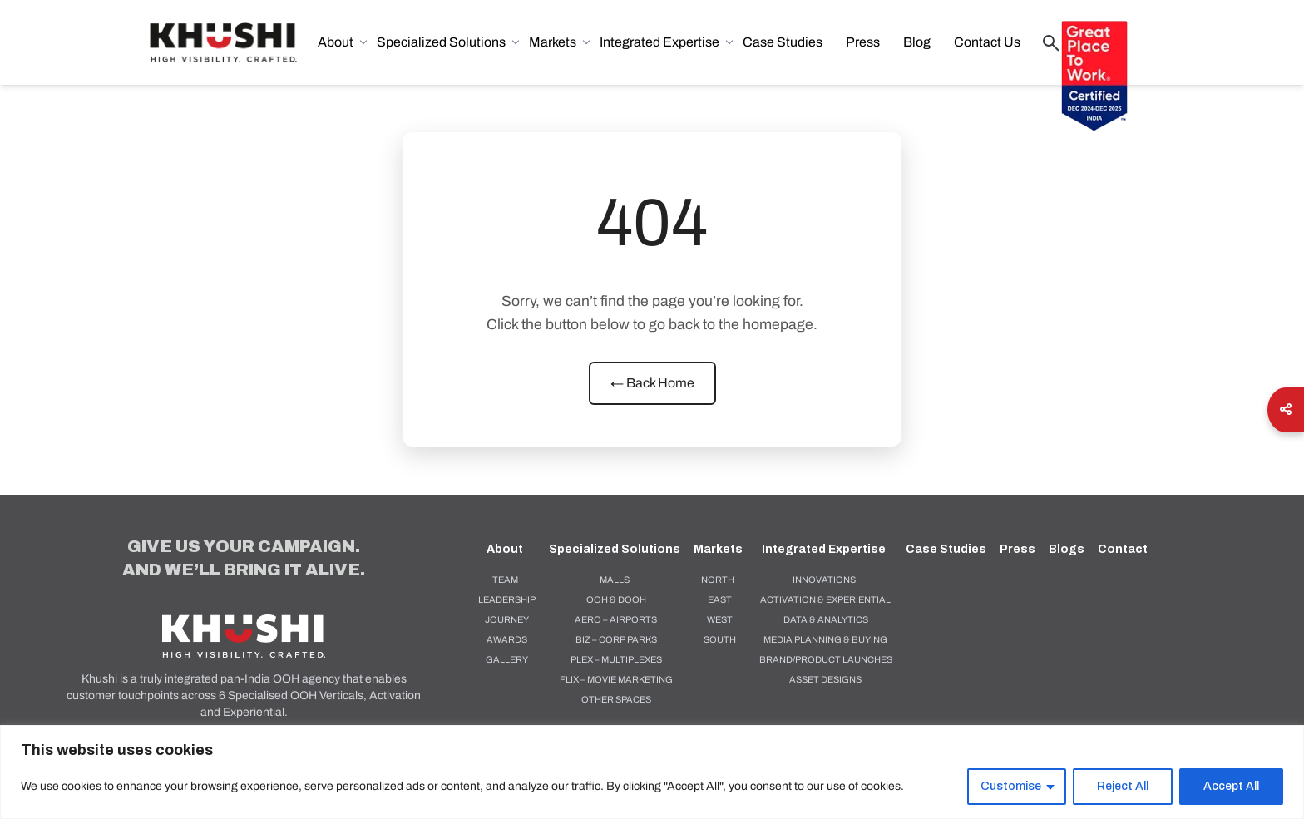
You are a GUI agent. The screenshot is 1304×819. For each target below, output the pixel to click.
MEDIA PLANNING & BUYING (825, 639)
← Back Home (652, 383)
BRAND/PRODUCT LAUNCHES (825, 659)
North (717, 580)
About (342, 42)
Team (505, 580)
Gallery (507, 659)
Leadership (507, 599)
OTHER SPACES (616, 699)
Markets (559, 42)
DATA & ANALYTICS (825, 619)
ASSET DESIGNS (825, 679)
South (720, 639)
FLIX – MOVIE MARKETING (616, 679)
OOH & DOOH (616, 599)
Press (863, 42)
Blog (917, 42)
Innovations (824, 580)
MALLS (615, 580)
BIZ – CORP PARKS (616, 639)
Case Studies (782, 42)
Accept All (1231, 786)
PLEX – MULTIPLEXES (616, 659)
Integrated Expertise (666, 42)
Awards (507, 639)
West (720, 619)
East (720, 599)
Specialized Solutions (447, 42)
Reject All (1122, 786)
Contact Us (987, 42)
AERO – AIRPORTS (616, 619)
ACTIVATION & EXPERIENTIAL (825, 599)
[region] (652, 772)
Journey (507, 619)
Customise (1010, 786)
